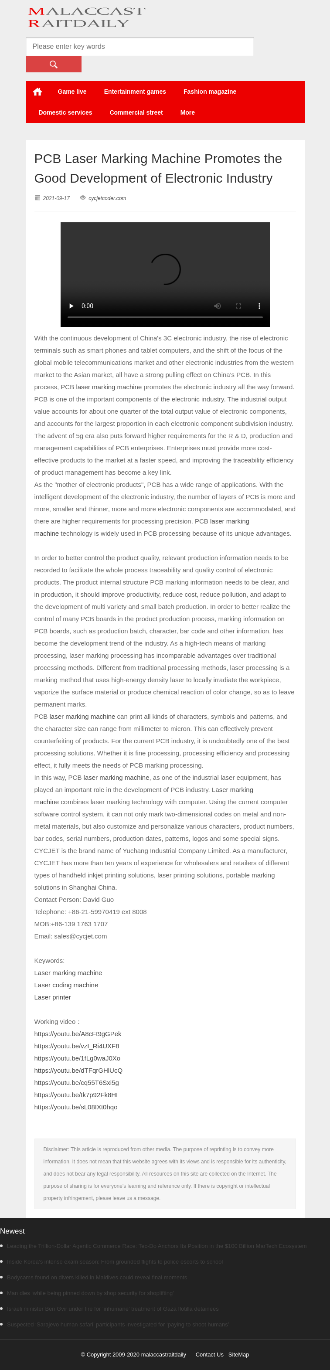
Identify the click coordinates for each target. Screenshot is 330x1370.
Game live (72, 91)
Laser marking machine (68, 972)
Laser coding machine (66, 985)
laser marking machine (109, 387)
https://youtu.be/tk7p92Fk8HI (76, 1094)
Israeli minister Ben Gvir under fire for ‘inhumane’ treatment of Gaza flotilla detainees (109, 1308)
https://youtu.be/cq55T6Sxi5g (76, 1082)
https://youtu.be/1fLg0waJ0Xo (77, 1058)
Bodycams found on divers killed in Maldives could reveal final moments (93, 1277)
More (187, 112)
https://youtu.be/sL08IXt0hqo (76, 1107)
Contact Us (210, 1354)
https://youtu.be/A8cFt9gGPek (78, 1033)
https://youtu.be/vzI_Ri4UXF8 (76, 1046)
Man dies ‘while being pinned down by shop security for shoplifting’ (87, 1293)
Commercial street (136, 112)
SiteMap (238, 1354)
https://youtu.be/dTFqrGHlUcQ (78, 1070)
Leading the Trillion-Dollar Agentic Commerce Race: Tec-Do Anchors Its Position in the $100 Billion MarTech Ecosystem (153, 1246)
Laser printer (52, 997)
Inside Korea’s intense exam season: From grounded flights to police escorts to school (111, 1261)
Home (37, 91)
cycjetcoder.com (107, 198)
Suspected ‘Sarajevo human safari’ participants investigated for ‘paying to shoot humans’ (114, 1324)
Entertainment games (135, 91)
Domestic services (65, 112)
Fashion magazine (210, 91)
